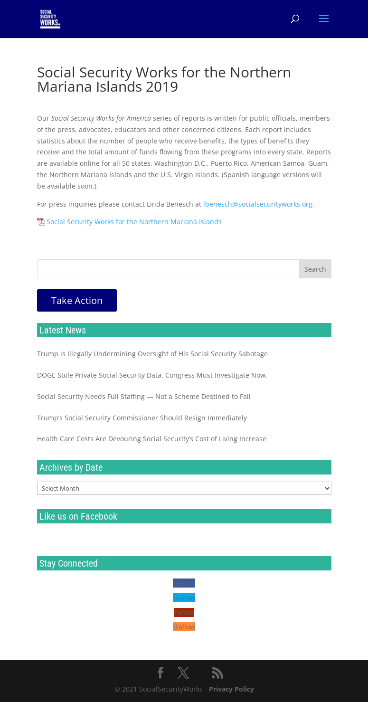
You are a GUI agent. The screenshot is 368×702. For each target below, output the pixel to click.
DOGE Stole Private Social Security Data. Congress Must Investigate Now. (152, 374)
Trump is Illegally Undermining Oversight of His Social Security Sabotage (152, 353)
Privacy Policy (231, 688)
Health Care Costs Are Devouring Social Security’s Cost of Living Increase (151, 438)
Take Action (77, 300)
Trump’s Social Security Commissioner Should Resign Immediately (142, 417)
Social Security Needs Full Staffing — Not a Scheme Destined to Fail (144, 396)
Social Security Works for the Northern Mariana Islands (134, 221)
